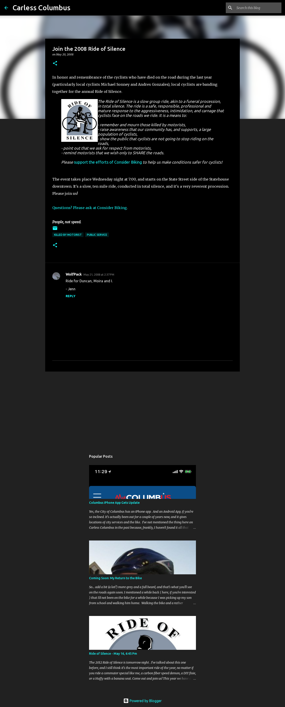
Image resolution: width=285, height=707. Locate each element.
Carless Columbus (41, 8)
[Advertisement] (142, 409)
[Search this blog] (258, 7)
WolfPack (74, 274)
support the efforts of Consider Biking (108, 162)
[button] (55, 64)
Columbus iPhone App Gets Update (114, 502)
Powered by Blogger (142, 701)
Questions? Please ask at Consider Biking (89, 207)
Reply (70, 296)
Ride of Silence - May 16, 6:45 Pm (113, 653)
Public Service (97, 234)
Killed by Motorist (68, 234)
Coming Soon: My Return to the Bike (115, 578)
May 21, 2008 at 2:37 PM (98, 274)
